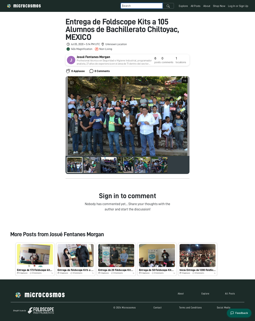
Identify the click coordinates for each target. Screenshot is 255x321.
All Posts (195, 5)
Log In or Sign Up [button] (238, 5)
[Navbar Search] (142, 5)
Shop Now (219, 5)
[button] (35, 259)
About (206, 5)
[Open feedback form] (239, 313)
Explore (183, 5)
